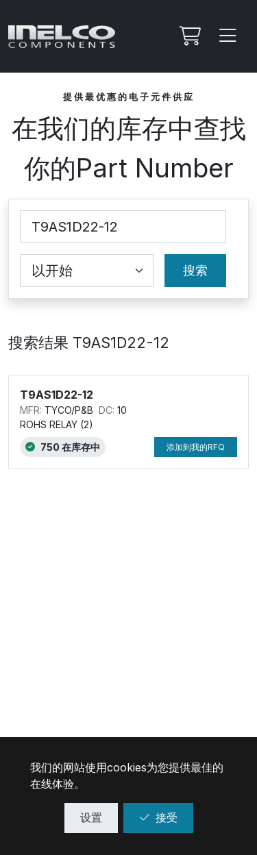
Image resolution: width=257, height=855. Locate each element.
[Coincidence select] (87, 270)
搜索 (195, 270)
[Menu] (228, 36)
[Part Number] (123, 226)
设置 (91, 817)
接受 (158, 817)
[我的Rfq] (188, 36)
